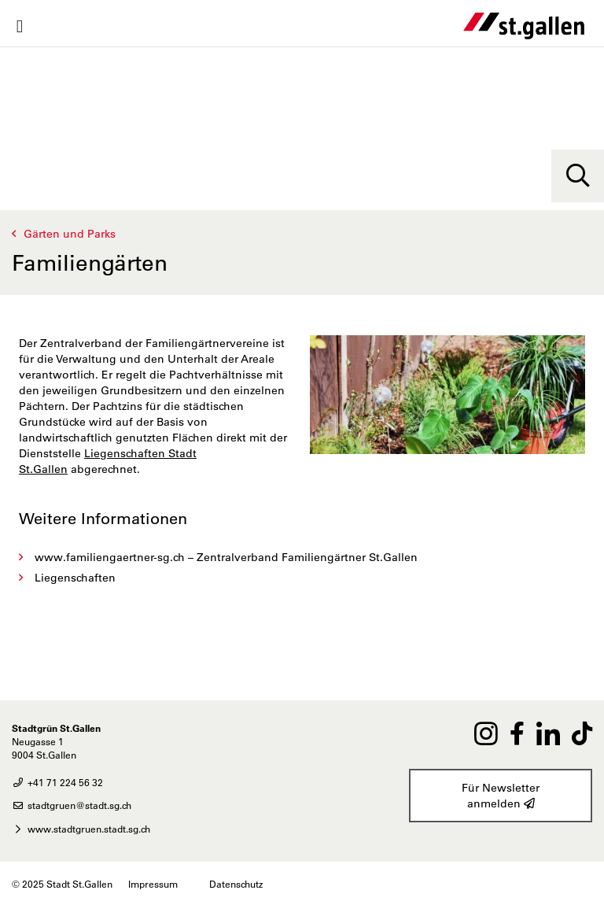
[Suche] (577, 176)
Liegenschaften (75, 578)
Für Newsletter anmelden (501, 796)
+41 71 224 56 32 (57, 782)
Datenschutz (236, 883)
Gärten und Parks (70, 234)
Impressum (153, 883)
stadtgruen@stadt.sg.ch (71, 805)
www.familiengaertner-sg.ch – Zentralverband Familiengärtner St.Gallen (226, 557)
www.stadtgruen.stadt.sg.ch (81, 828)
